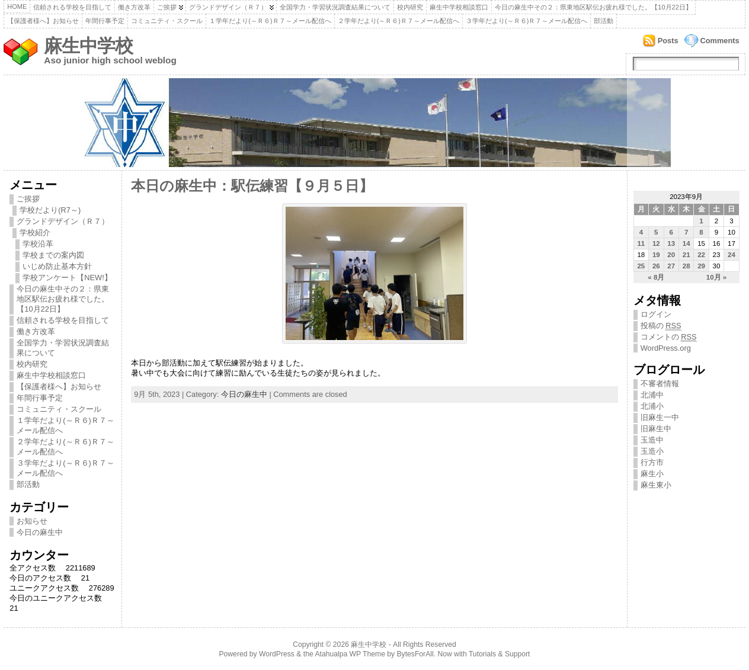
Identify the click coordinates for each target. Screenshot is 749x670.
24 (731, 254)
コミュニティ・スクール (167, 20)
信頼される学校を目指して (72, 7)
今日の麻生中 (40, 532)
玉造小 (652, 451)
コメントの (669, 337)
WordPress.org (666, 348)
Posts (668, 40)
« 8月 (656, 277)
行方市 (652, 462)
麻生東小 (656, 484)
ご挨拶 (167, 7)
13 (671, 243)
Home (17, 6)
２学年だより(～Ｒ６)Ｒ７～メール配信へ (398, 20)
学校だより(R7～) (50, 210)
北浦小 (652, 406)
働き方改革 (134, 7)
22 (701, 254)
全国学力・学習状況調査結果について (335, 7)
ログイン (656, 314)
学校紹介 (35, 232)
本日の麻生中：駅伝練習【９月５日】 (252, 186)
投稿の (661, 326)
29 (701, 266)
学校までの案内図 (53, 255)
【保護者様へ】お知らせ (43, 20)
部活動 (603, 20)
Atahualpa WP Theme (350, 654)
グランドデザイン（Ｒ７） (228, 7)
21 (686, 254)
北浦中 (652, 394)
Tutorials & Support (499, 654)
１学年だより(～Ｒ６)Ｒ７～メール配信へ (270, 20)
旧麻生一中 (660, 417)
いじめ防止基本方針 (57, 266)
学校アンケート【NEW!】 (67, 277)
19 (656, 254)
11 (641, 243)
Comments (720, 40)
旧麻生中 (656, 428)
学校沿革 (38, 243)
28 (686, 266)
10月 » (716, 277)
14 (686, 243)
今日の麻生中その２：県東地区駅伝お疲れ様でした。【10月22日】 (593, 7)
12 (656, 243)
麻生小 (652, 473)
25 (641, 266)
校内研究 (410, 7)
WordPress (277, 654)
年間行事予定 (104, 20)
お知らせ (32, 521)
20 (671, 254)
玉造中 (652, 439)
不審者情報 (660, 383)
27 (671, 266)
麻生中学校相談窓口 (459, 7)
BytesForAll (415, 654)
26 (656, 266)
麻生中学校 (88, 46)
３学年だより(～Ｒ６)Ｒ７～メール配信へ (526, 20)
